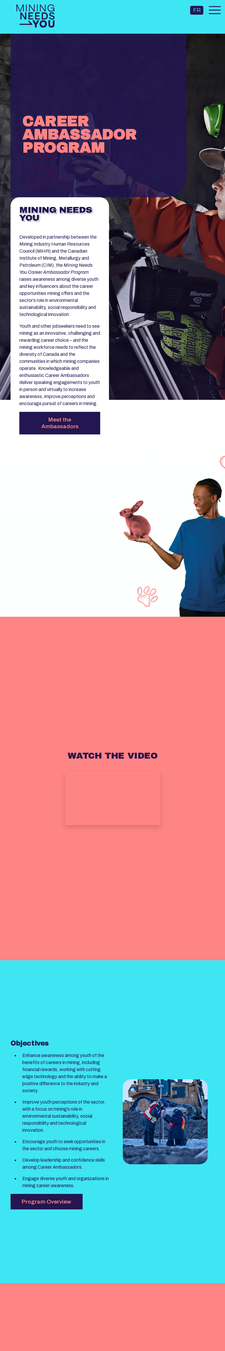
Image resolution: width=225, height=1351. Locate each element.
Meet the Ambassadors (60, 423)
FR (197, 10)
